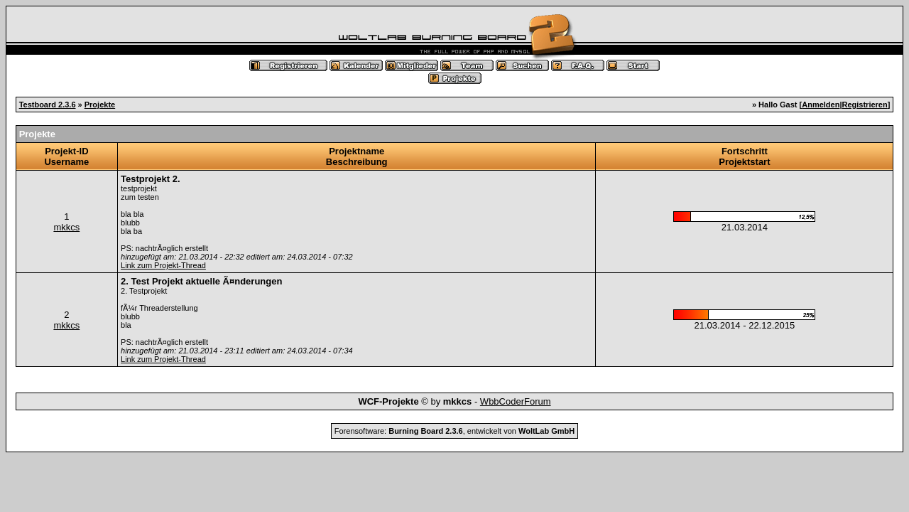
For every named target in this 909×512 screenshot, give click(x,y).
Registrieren (865, 104)
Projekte (100, 104)
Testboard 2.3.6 (47, 104)
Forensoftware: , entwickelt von (454, 431)
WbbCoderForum (515, 401)
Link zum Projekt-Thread (163, 265)
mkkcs (66, 227)
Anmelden (820, 104)
